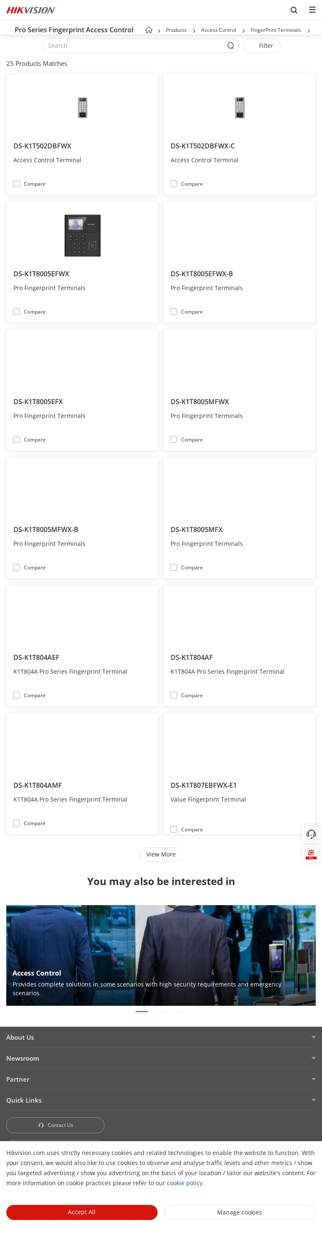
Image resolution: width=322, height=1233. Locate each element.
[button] (194, 31)
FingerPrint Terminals (276, 30)
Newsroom (22, 1058)
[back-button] (8, 27)
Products (176, 30)
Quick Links (24, 1100)
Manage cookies (239, 1212)
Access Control (219, 30)
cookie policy (185, 1183)
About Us (20, 1037)
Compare (35, 183)
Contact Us (55, 1125)
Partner (17, 1079)
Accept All (82, 1212)
